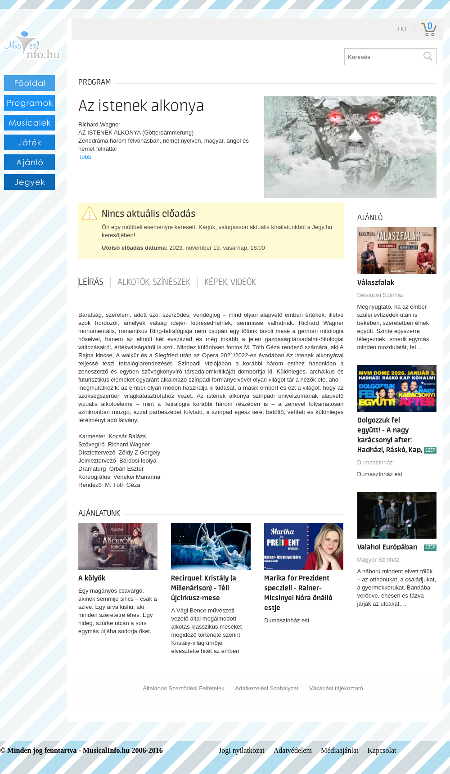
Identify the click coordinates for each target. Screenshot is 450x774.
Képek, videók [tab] (230, 282)
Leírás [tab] (91, 282)
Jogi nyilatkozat (242, 750)
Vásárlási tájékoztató (336, 688)
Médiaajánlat (340, 750)
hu (402, 29)
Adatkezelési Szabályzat (266, 688)
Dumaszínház (375, 462)
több (85, 156)
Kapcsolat (382, 750)
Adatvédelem (293, 750)
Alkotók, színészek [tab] (153, 282)
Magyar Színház (378, 559)
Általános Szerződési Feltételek (183, 688)
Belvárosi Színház (380, 295)
